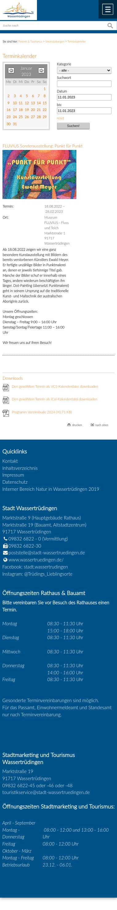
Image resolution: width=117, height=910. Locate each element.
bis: (59, 105)
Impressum (13, 475)
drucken (77, 425)
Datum (62, 91)
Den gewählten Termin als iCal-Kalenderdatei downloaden (54, 399)
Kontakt (10, 461)
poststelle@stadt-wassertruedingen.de (47, 552)
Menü (107, 9)
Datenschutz (15, 482)
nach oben (101, 425)
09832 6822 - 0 (21, 538)
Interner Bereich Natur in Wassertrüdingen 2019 (50, 489)
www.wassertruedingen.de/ (36, 559)
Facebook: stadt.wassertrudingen (35, 566)
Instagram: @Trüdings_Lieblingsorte (37, 574)
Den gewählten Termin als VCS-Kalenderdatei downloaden (55, 386)
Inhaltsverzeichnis (20, 468)
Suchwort (64, 78)
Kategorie (64, 64)
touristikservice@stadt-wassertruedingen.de (46, 792)
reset (60, 118)
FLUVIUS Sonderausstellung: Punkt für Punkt (42, 145)
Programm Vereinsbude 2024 (42, 412)
